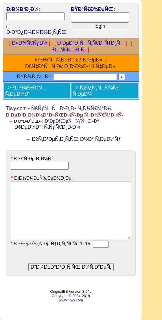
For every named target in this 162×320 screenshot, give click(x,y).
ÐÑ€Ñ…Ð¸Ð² (69, 49)
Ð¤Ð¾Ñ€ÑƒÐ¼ (29, 43)
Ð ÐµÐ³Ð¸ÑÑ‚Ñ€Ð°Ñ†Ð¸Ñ (90, 43)
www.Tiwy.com (71, 300)
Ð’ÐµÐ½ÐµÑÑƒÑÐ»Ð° (72, 121)
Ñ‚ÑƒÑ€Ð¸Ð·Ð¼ (62, 127)
